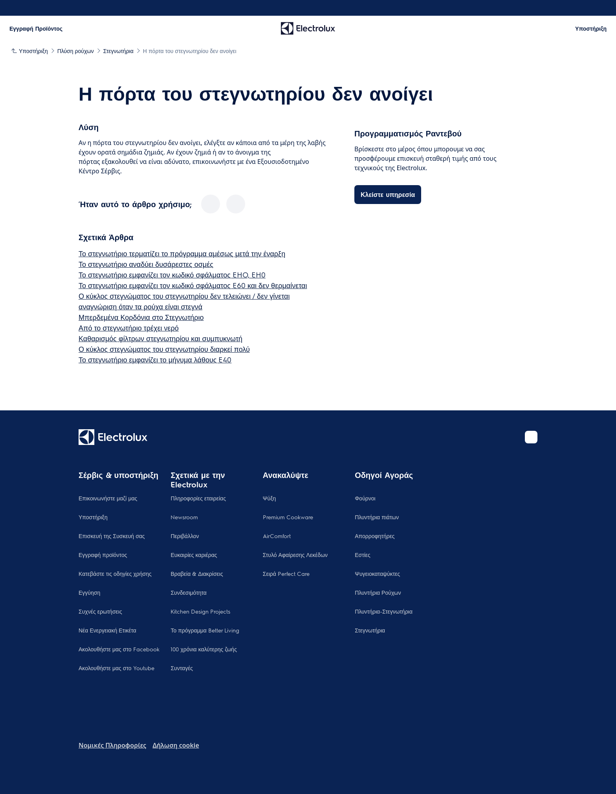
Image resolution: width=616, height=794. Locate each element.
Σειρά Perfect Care (286, 573)
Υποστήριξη (93, 516)
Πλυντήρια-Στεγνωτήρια (383, 611)
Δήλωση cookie (175, 745)
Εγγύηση (89, 592)
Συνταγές (181, 667)
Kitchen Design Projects (200, 611)
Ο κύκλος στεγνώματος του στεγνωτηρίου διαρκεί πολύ (164, 348)
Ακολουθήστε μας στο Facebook (119, 648)
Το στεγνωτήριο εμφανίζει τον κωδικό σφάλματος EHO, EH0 (172, 274)
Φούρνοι (365, 498)
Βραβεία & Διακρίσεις (196, 573)
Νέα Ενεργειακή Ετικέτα (107, 630)
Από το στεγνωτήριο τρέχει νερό (129, 327)
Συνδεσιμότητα (188, 592)
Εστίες (362, 554)
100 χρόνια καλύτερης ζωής (203, 648)
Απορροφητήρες (374, 535)
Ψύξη (269, 498)
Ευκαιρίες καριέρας (193, 554)
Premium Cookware (288, 516)
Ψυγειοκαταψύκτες (377, 573)
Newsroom (184, 516)
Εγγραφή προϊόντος (103, 554)
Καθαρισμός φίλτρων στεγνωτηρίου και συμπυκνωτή (160, 338)
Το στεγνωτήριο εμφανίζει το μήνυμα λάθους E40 (155, 359)
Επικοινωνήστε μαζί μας (108, 498)
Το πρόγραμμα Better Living (204, 630)
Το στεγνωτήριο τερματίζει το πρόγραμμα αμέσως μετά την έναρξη (182, 253)
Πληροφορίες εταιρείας (198, 498)
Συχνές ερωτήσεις (100, 611)
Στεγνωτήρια (370, 630)
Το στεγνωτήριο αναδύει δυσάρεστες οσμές (146, 263)
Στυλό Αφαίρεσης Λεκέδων (295, 554)
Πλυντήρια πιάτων (377, 516)
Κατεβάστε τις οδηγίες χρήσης (115, 573)
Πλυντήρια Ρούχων (378, 592)
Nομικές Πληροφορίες (112, 745)
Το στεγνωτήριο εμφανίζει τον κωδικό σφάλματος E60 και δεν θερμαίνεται (193, 285)
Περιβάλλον (184, 535)
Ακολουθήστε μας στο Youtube (116, 667)
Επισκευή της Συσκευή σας (112, 535)
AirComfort (277, 535)
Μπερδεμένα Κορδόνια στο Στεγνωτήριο (141, 317)
